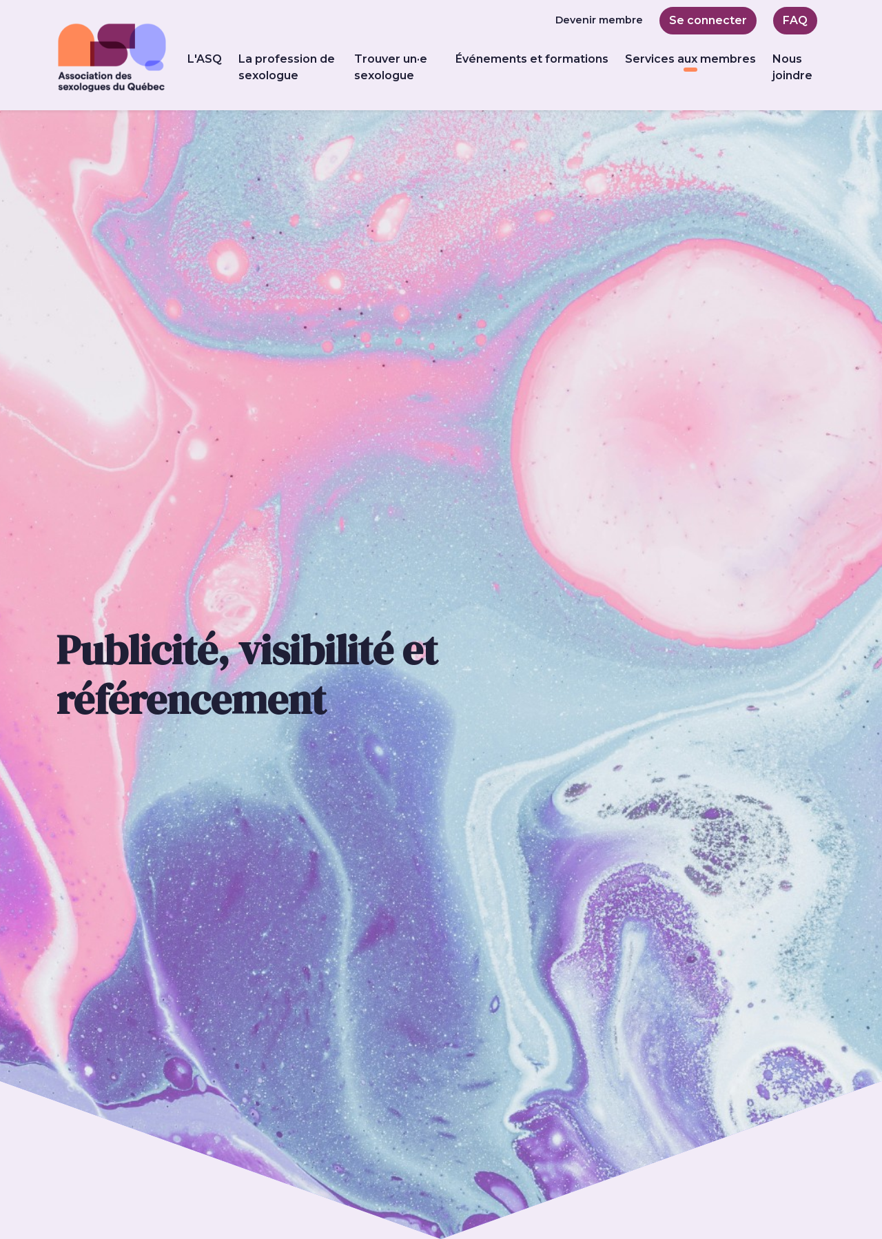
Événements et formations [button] (531, 58)
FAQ (795, 20)
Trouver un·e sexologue (390, 67)
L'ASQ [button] (204, 58)
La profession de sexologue (286, 67)
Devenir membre (599, 20)
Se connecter (708, 20)
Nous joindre (792, 67)
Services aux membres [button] (690, 58)
